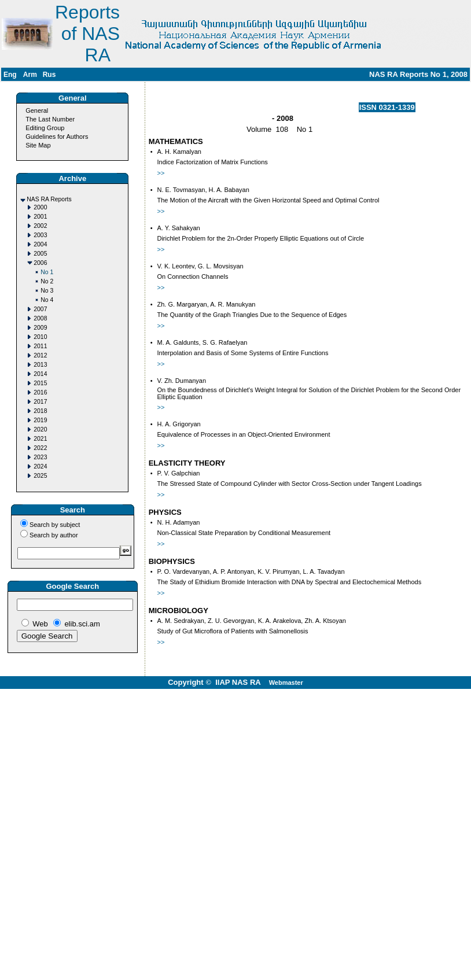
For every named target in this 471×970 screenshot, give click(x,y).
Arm (30, 75)
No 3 (47, 290)
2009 (40, 327)
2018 (40, 411)
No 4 (47, 300)
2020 (40, 429)
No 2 (47, 281)
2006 (40, 263)
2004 (40, 244)
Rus (49, 75)
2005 (40, 253)
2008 (40, 318)
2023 (40, 457)
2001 (40, 216)
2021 (40, 439)
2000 (40, 207)
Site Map (37, 145)
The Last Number (50, 119)
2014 (40, 374)
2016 (40, 392)
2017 (40, 402)
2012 (40, 355)
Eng (10, 75)
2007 (40, 309)
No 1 (47, 272)
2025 (40, 476)
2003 (40, 235)
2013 (40, 365)
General (36, 110)
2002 (40, 226)
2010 (40, 337)
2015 (40, 383)
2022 (40, 448)
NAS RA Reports (49, 199)
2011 (40, 346)
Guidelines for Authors (56, 136)
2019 (40, 420)
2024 (40, 466)
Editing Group (44, 127)
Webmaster (286, 682)
